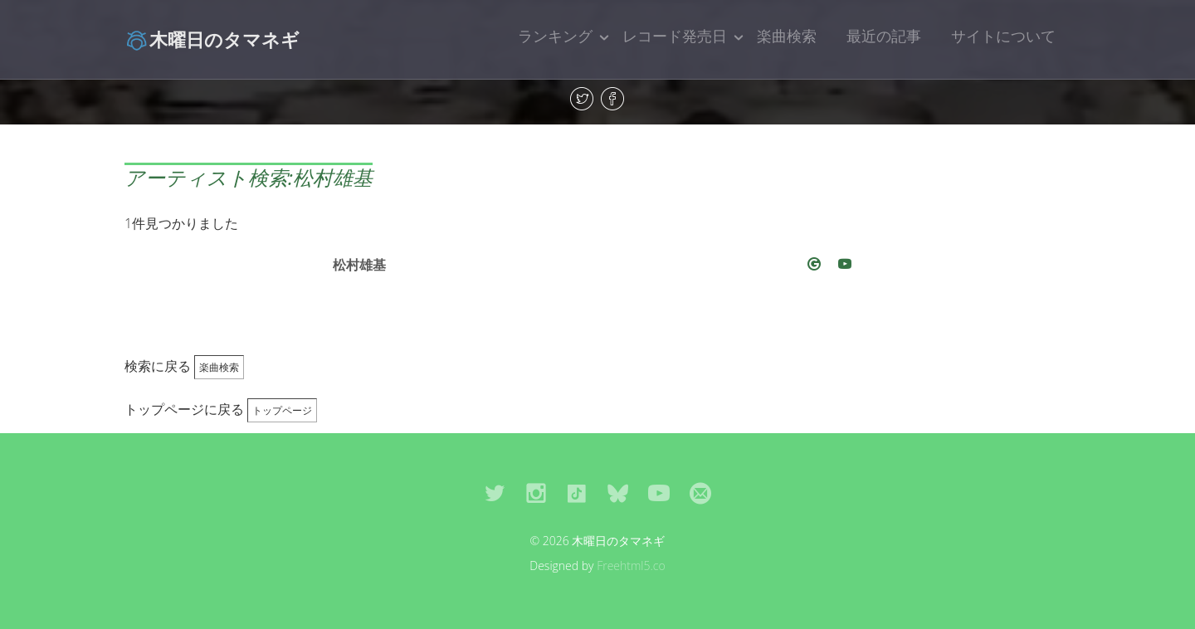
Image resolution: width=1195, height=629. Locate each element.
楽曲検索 (787, 36)
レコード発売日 (674, 36)
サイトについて (1003, 36)
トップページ (282, 410)
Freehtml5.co (631, 565)
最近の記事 (883, 36)
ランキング (555, 36)
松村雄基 (359, 265)
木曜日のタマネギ (212, 39)
